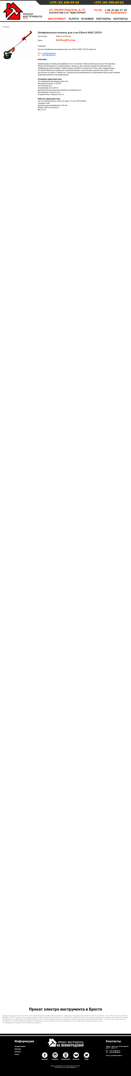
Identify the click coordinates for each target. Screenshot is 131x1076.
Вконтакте (76, 1059)
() (64, 2)
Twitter (86, 1059)
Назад (6, 27)
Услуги (73, 18)
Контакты (120, 18)
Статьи (17, 1054)
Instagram (55, 1059)
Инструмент (57, 18)
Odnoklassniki (65, 1059)
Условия (87, 18)
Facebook (45, 1059)
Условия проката (20, 1046)
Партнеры (103, 18)
